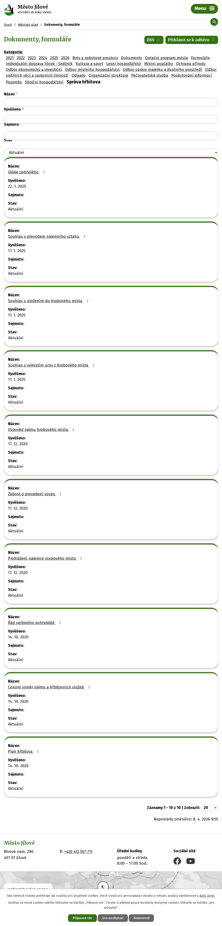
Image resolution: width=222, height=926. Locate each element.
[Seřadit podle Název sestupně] (17, 94)
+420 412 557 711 (78, 851)
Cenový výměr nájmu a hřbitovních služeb (50, 687)
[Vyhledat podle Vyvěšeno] (111, 119)
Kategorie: (13, 52)
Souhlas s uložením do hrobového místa (49, 300)
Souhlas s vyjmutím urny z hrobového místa (52, 365)
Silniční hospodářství (44, 82)
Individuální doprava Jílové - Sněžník (39, 63)
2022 (21, 57)
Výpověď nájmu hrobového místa (42, 429)
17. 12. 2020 (18, 444)
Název (9, 94)
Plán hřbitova (24, 751)
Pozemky (14, 82)
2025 (54, 57)
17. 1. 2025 (16, 250)
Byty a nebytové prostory (95, 57)
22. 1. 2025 (17, 186)
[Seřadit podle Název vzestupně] (17, 92)
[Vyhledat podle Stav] (111, 153)
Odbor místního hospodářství (92, 69)
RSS (154, 39)
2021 (10, 57)
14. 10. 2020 (18, 637)
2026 (65, 57)
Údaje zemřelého (27, 172)
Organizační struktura (108, 75)
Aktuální (15, 209)
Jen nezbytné (112, 918)
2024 (43, 57)
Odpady (79, 75)
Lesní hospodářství (123, 63)
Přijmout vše (82, 918)
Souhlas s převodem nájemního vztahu (47, 236)
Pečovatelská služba (149, 75)
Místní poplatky (158, 63)
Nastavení (141, 918)
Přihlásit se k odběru (192, 39)
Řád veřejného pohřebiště (35, 622)
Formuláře (200, 57)
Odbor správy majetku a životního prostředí (162, 69)
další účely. (207, 896)
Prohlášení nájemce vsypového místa (46, 558)
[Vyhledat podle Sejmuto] (111, 135)
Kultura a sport (89, 63)
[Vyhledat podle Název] (111, 102)
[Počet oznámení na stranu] (209, 807)
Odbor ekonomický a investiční (34, 69)
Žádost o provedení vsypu (35, 494)
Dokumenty (131, 57)
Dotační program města (166, 57)
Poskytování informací (191, 75)
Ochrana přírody (191, 63)
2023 (32, 57)
